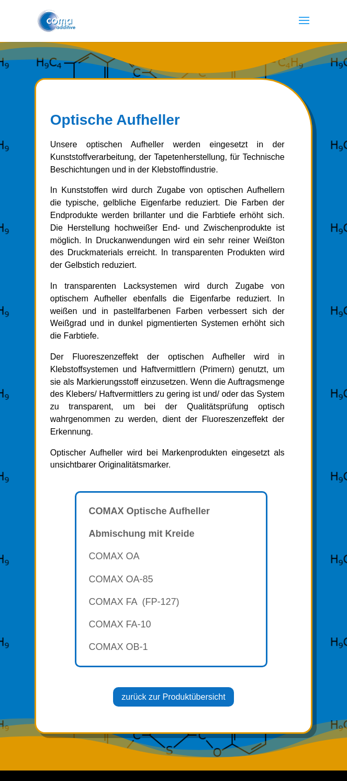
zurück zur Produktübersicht (173, 696)
